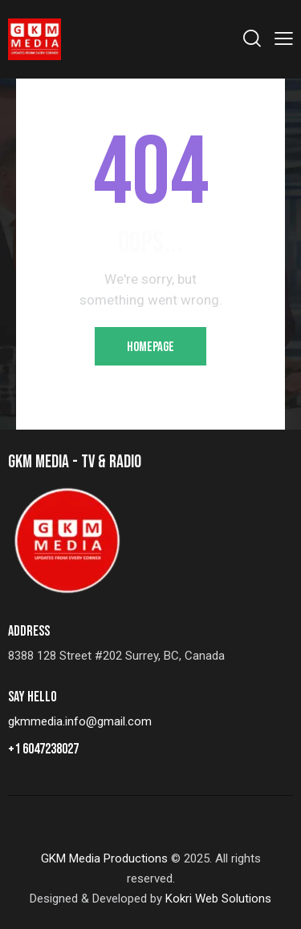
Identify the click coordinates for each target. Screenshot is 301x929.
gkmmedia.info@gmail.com (80, 721)
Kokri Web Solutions (218, 898)
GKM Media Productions (104, 858)
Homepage (150, 347)
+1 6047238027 (43, 749)
